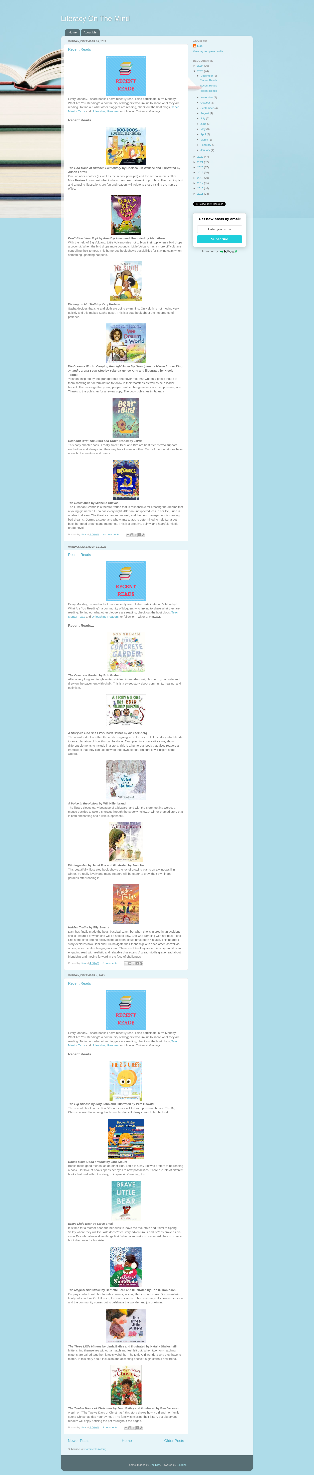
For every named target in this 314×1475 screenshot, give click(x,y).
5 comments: (111, 963)
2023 (200, 71)
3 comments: (111, 1427)
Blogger (181, 1464)
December (207, 75)
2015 (200, 193)
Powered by (219, 251)
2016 (200, 188)
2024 (200, 65)
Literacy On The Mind (95, 18)
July (203, 118)
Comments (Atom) (96, 1449)
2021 (200, 162)
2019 (200, 172)
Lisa (199, 45)
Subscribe (219, 239)
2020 (200, 167)
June (203, 123)
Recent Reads (79, 49)
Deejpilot (155, 1464)
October (205, 102)
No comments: (112, 534)
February (206, 144)
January (205, 150)
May (203, 129)
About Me (90, 32)
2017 (200, 183)
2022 (200, 156)
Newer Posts (78, 1441)
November (207, 97)
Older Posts (174, 1441)
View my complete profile (208, 51)
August (205, 113)
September (207, 108)
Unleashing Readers (105, 111)
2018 (200, 177)
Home (73, 32)
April (203, 134)
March (204, 139)
